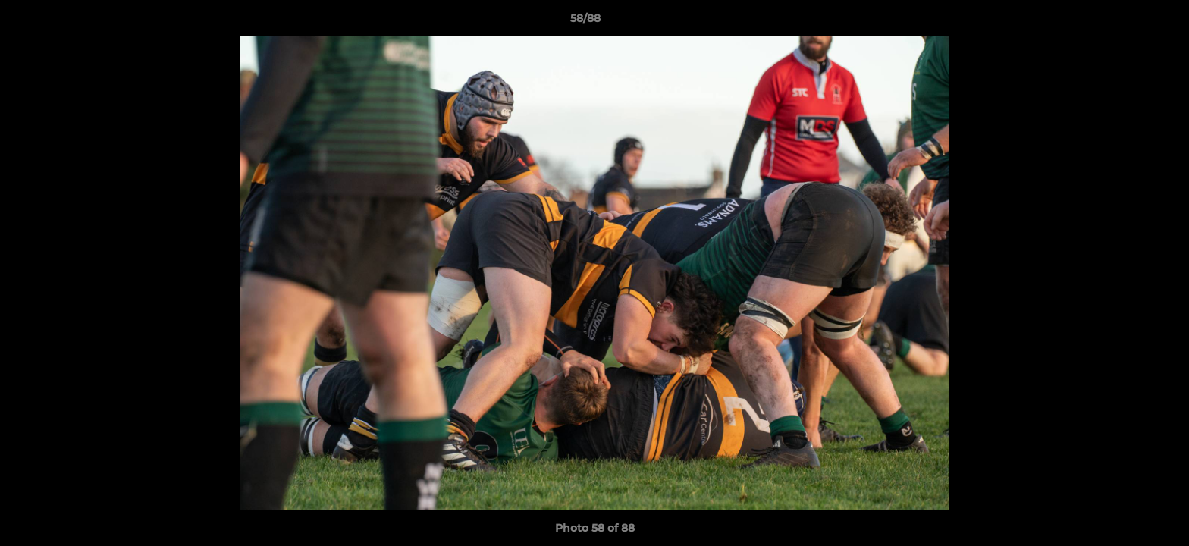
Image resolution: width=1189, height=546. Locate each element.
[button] (1125, 22)
